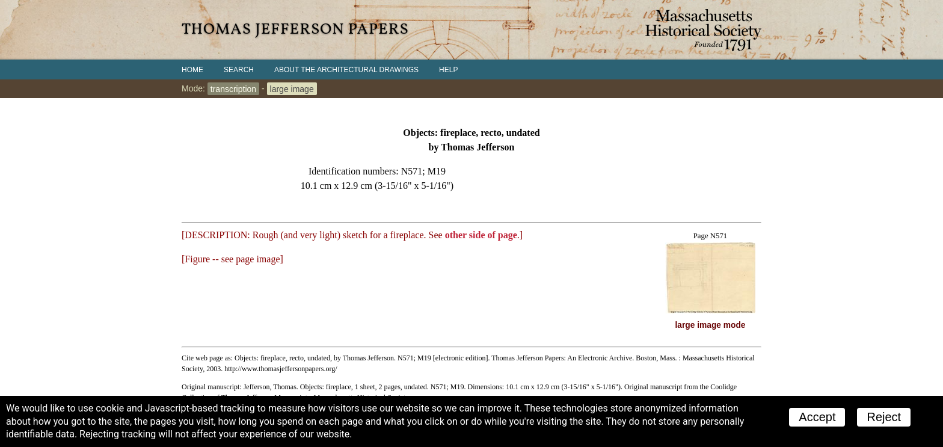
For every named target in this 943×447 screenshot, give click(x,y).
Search (239, 70)
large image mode (710, 325)
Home (192, 70)
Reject (884, 417)
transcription (233, 88)
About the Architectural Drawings (346, 70)
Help (448, 70)
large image (292, 88)
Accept (817, 417)
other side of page (481, 235)
